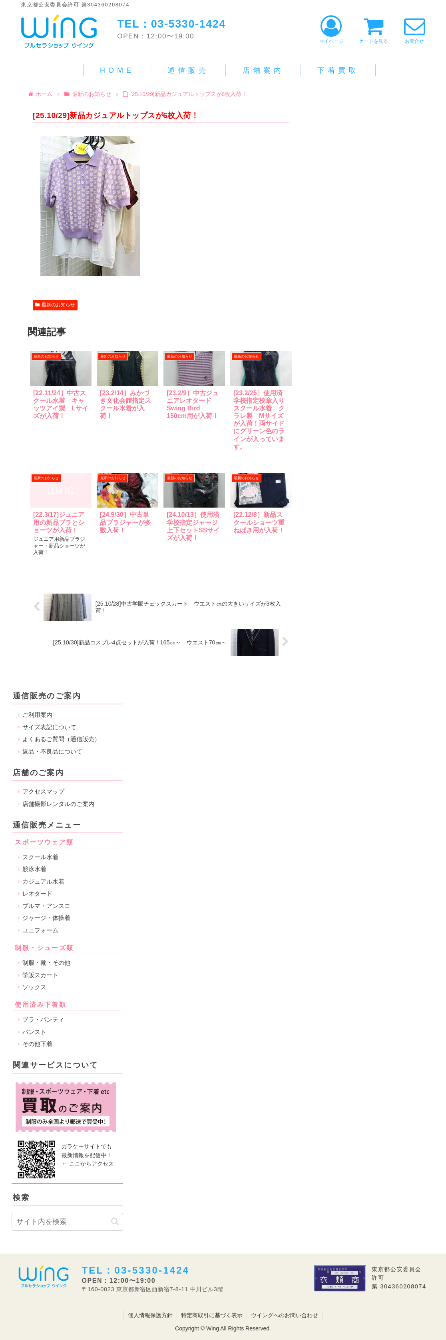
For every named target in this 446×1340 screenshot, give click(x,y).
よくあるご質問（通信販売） (61, 739)
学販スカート (40, 974)
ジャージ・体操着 (46, 917)
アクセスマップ (43, 791)
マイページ (331, 30)
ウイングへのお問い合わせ (284, 1315)
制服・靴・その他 (46, 962)
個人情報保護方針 (150, 1315)
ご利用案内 (37, 714)
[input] (67, 1221)
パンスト (34, 1031)
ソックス (34, 987)
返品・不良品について (52, 751)
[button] (115, 1221)
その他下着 (37, 1043)
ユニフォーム (40, 929)
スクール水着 (40, 856)
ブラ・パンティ (43, 1019)
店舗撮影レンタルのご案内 (58, 803)
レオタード (37, 893)
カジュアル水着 (43, 881)
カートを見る (373, 30)
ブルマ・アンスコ (46, 905)
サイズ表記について (49, 726)
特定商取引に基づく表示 (212, 1315)
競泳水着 (34, 869)
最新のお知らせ (55, 305)
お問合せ (414, 30)
